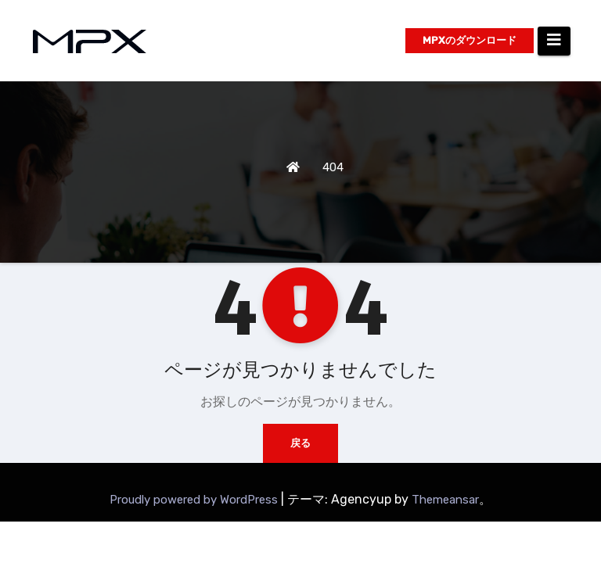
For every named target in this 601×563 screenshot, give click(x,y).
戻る (300, 443)
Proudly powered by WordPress (195, 500)
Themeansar (445, 500)
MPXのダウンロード (469, 40)
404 (333, 167)
